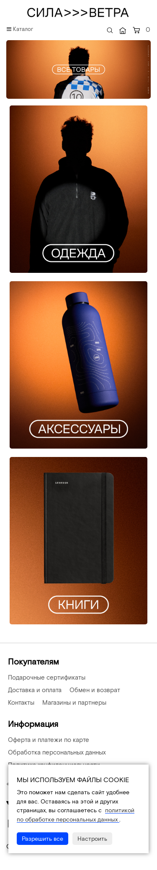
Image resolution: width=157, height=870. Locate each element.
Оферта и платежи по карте (47, 739)
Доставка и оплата (34, 689)
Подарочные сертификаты (45, 677)
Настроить (92, 838)
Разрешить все (42, 838)
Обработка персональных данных (56, 752)
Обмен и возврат (94, 689)
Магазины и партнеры (73, 702)
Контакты (20, 702)
